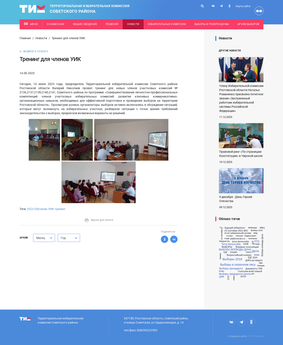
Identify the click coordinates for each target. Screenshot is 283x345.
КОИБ (246, 244)
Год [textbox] (63, 238)
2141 (228, 277)
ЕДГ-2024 (252, 258)
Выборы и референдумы (212, 24)
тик (228, 241)
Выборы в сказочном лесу (237, 264)
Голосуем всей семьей (250, 271)
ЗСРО (243, 277)
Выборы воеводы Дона (262, 245)
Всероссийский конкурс (239, 255)
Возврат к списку (35, 51)
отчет (221, 271)
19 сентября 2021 (233, 231)
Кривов (220, 256)
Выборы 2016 (257, 230)
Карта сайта (243, 6)
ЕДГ (226, 252)
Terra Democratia (230, 244)
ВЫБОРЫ (227, 247)
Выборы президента (231, 268)
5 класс (230, 236)
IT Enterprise (257, 336)
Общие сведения (85, 24)
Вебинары (252, 228)
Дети (255, 250)
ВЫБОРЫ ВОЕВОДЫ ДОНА (235, 249)
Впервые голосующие (247, 247)
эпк (252, 274)
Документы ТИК (254, 269)
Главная (25, 38)
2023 (30, 209)
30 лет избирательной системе (237, 233)
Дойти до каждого (254, 260)
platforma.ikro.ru (237, 239)
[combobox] (44, 238)
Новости (133, 24)
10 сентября (222, 234)
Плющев (261, 266)
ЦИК (221, 276)
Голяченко (252, 239)
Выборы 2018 (232, 259)
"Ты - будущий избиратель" (232, 228)
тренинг (60, 209)
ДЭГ (253, 243)
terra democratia (240, 241)
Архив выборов (248, 24)
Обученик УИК (44, 209)
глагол (248, 252)
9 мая (226, 239)
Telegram (223, 241)
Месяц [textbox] (40, 238)
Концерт (233, 252)
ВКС (246, 231)
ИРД (255, 233)
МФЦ (262, 228)
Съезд (256, 244)
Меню (31, 24)
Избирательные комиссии (167, 24)
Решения (112, 24)
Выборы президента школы (235, 274)
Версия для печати (98, 220)
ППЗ (256, 241)
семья (234, 277)
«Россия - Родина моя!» (245, 236)
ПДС (261, 263)
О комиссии (55, 24)
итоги (256, 255)
